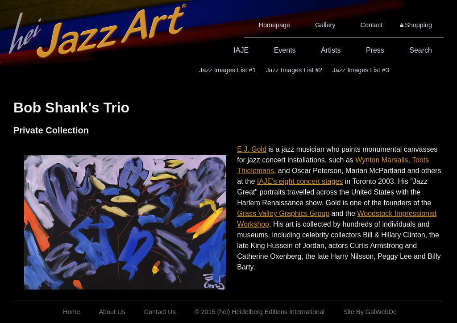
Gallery (325, 25)
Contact (372, 25)
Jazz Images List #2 (294, 70)
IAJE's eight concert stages (300, 181)
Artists (331, 50)
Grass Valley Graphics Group (283, 213)
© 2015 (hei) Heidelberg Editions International (259, 311)
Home (71, 311)
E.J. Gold (251, 149)
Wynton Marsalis (381, 160)
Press (375, 50)
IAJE (241, 50)
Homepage (274, 25)
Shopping (418, 25)
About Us (112, 311)
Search (420, 50)
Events (285, 50)
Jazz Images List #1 (227, 70)
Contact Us (160, 311)
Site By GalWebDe (370, 311)
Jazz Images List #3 (360, 70)
